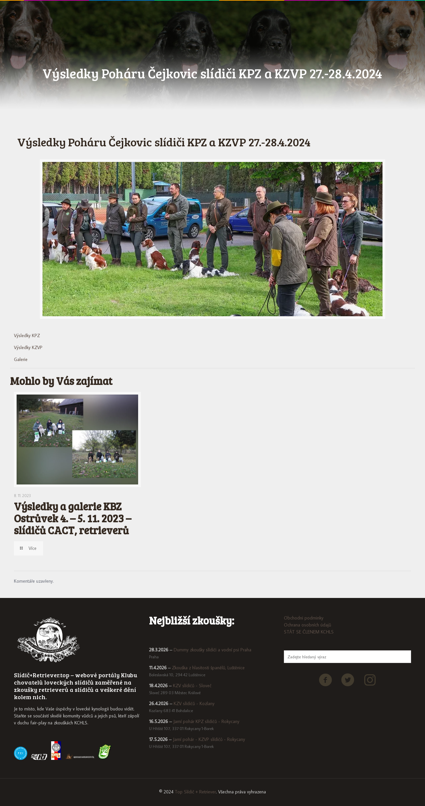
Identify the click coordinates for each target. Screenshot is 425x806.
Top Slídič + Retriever (195, 792)
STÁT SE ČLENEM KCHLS (309, 632)
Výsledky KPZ (27, 335)
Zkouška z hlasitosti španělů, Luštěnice (208, 668)
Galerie (21, 359)
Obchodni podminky (303, 618)
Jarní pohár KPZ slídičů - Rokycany (206, 721)
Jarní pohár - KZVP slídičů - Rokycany (209, 739)
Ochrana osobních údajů (307, 625)
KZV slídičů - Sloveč (192, 686)
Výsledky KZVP (28, 347)
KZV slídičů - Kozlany (194, 703)
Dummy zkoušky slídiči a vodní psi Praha (212, 650)
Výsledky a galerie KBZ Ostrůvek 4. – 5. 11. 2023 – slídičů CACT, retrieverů (72, 518)
